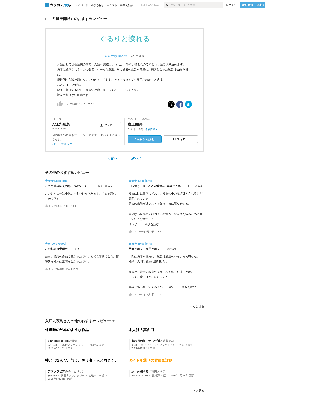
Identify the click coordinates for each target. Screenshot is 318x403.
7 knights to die (58, 340)
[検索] (167, 5)
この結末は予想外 (56, 248)
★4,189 (52, 375)
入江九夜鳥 (137, 56)
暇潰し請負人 (105, 186)
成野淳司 (172, 249)
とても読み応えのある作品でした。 (67, 186)
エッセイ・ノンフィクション (158, 345)
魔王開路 (135, 124)
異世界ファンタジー (74, 345)
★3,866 (136, 375)
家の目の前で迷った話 (145, 340)
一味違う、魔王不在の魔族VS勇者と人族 (155, 186)
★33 (134, 345)
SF (146, 375)
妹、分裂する (139, 371)
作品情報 (151, 129)
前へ (113, 158)
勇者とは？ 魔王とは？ (144, 248)
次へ (136, 158)
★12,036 (53, 345)
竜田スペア (158, 371)
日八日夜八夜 (195, 186)
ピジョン (79, 371)
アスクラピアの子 (59, 371)
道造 (74, 340)
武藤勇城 (168, 340)
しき (77, 249)
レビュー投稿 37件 (62, 144)
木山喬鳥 (138, 129)
